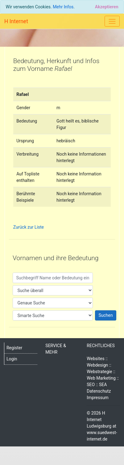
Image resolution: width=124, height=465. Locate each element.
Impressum (97, 397)
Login (11, 358)
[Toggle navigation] (112, 21)
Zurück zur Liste (28, 227)
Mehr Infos (63, 6)
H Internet (16, 21)
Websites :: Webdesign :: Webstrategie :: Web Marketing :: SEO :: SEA (103, 371)
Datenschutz (99, 391)
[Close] (106, 6)
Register (14, 347)
